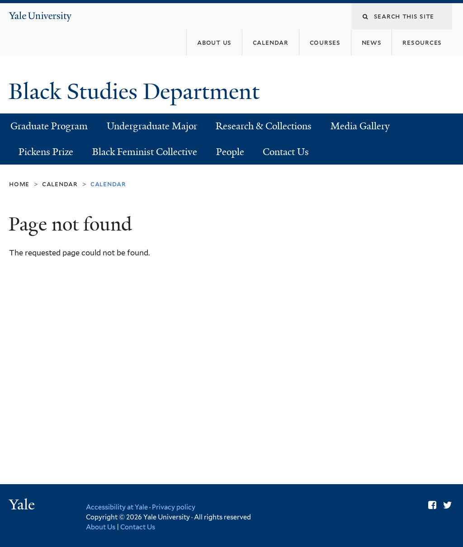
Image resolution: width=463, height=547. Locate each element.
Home (19, 183)
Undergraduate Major (152, 126)
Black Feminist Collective (144, 152)
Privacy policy (173, 507)
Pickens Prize (46, 152)
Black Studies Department (137, 91)
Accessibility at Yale (117, 507)
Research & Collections (264, 126)
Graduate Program (49, 126)
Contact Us (286, 152)
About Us (100, 527)
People (230, 152)
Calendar (60, 183)
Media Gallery (360, 126)
